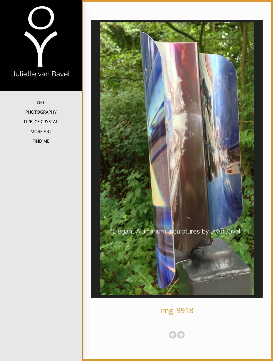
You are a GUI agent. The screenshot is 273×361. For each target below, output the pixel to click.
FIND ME (41, 141)
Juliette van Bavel (41, 86)
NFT (41, 102)
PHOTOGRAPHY (41, 112)
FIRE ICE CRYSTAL (41, 122)
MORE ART (40, 131)
